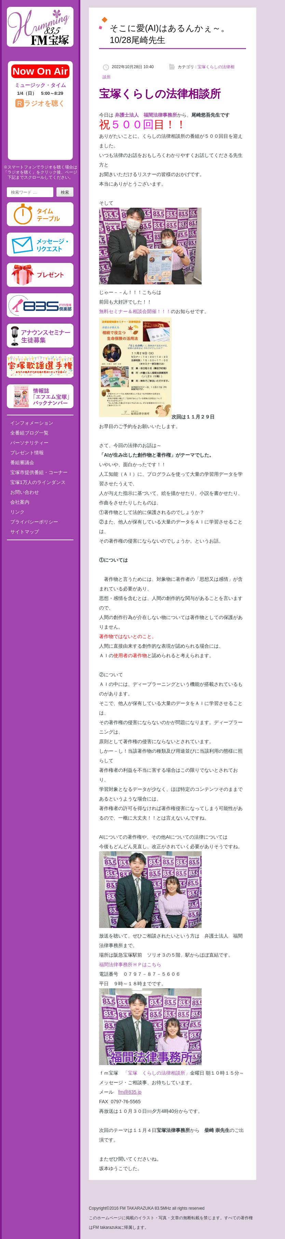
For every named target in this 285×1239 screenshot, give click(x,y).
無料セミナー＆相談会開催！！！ (135, 311)
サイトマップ (24, 531)
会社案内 (19, 502)
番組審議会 (22, 462)
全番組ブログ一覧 (29, 433)
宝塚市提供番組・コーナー (39, 472)
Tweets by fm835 (40, 547)
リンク (17, 512)
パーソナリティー (29, 442)
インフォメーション (31, 423)
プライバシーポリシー (34, 522)
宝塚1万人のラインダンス (38, 482)
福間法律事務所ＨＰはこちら (130, 964)
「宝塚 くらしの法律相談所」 (156, 1073)
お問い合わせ (24, 492)
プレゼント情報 (27, 452)
